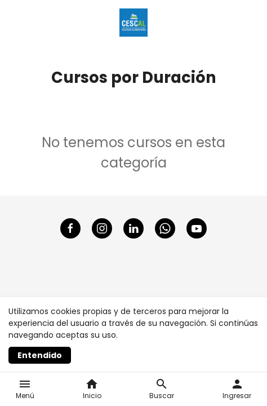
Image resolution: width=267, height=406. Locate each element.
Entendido (39, 355)
